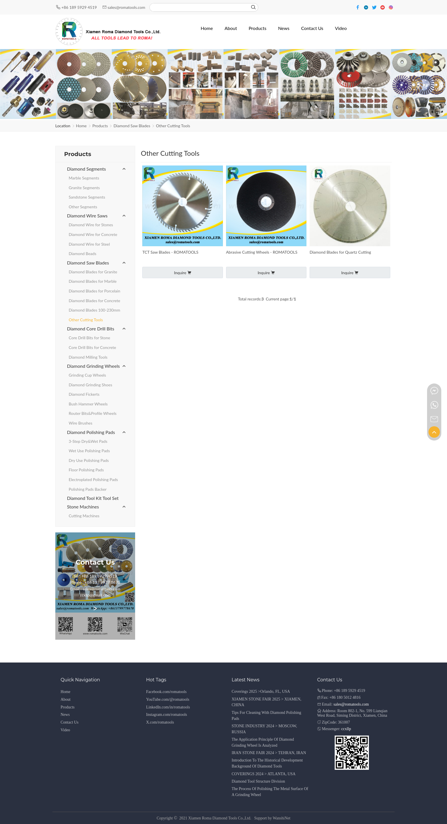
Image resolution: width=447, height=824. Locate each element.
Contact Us (70, 722)
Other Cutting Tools (173, 125)
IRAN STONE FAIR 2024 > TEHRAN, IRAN (269, 753)
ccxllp (346, 729)
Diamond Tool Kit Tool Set (93, 498)
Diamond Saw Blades (131, 125)
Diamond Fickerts (84, 394)
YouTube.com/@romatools (167, 699)
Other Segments (83, 206)
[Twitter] (375, 7)
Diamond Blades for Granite (93, 271)
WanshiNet (281, 818)
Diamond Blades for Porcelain (94, 290)
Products (100, 125)
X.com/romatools (160, 722)
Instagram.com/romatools (166, 714)
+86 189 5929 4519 (79, 7)
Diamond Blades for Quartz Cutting (340, 252)
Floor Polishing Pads (86, 469)
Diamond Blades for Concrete (94, 300)
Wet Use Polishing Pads (89, 450)
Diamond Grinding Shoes (90, 384)
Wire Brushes (80, 423)
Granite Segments (84, 187)
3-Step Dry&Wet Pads (88, 441)
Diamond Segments (86, 168)
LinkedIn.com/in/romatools (168, 707)
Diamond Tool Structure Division (258, 781)
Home (81, 125)
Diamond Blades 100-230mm (94, 310)
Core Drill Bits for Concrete (92, 347)
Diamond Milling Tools (88, 357)
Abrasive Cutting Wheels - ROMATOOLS (261, 252)
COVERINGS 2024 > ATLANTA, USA (264, 774)
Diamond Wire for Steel (89, 244)
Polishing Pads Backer (88, 489)
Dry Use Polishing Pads (89, 460)
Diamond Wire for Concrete (93, 234)
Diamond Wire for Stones (91, 224)
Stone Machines (83, 506)
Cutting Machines (84, 515)
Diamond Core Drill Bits (90, 328)
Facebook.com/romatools (166, 692)
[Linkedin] (367, 7)
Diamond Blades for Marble (93, 281)
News (65, 714)
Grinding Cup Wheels (87, 375)
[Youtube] (383, 7)
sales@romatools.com (126, 7)
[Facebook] (358, 7)
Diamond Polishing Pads (91, 432)
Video (65, 730)
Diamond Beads (82, 253)
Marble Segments (84, 177)
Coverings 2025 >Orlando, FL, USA (261, 691)
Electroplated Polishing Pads (93, 479)
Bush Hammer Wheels (88, 403)
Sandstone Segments (87, 197)
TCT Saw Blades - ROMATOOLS (170, 252)
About (66, 699)
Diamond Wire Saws (87, 215)
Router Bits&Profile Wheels (93, 413)
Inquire (182, 272)
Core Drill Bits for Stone (89, 337)
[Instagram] (391, 7)
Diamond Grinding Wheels (93, 366)
